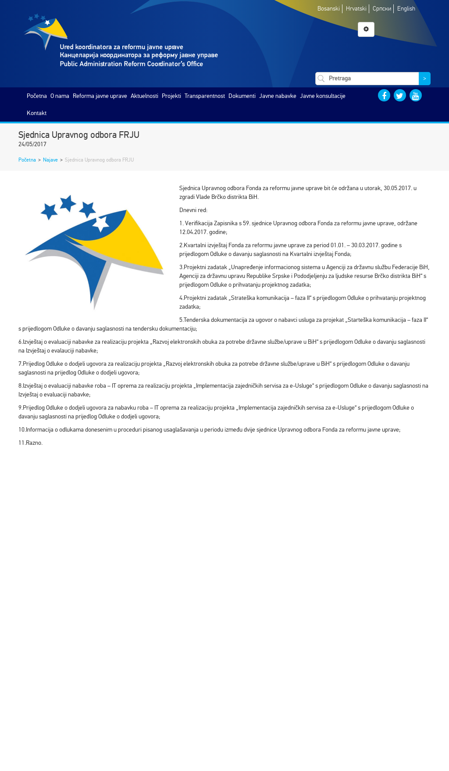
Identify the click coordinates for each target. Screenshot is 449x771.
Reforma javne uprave (100, 96)
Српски (382, 8)
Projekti (171, 96)
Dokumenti (242, 96)
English (406, 8)
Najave (50, 160)
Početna (37, 96)
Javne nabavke (277, 96)
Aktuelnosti (144, 96)
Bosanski (328, 8)
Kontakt (36, 113)
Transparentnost (205, 96)
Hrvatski (356, 8)
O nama (59, 96)
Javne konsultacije (323, 96)
